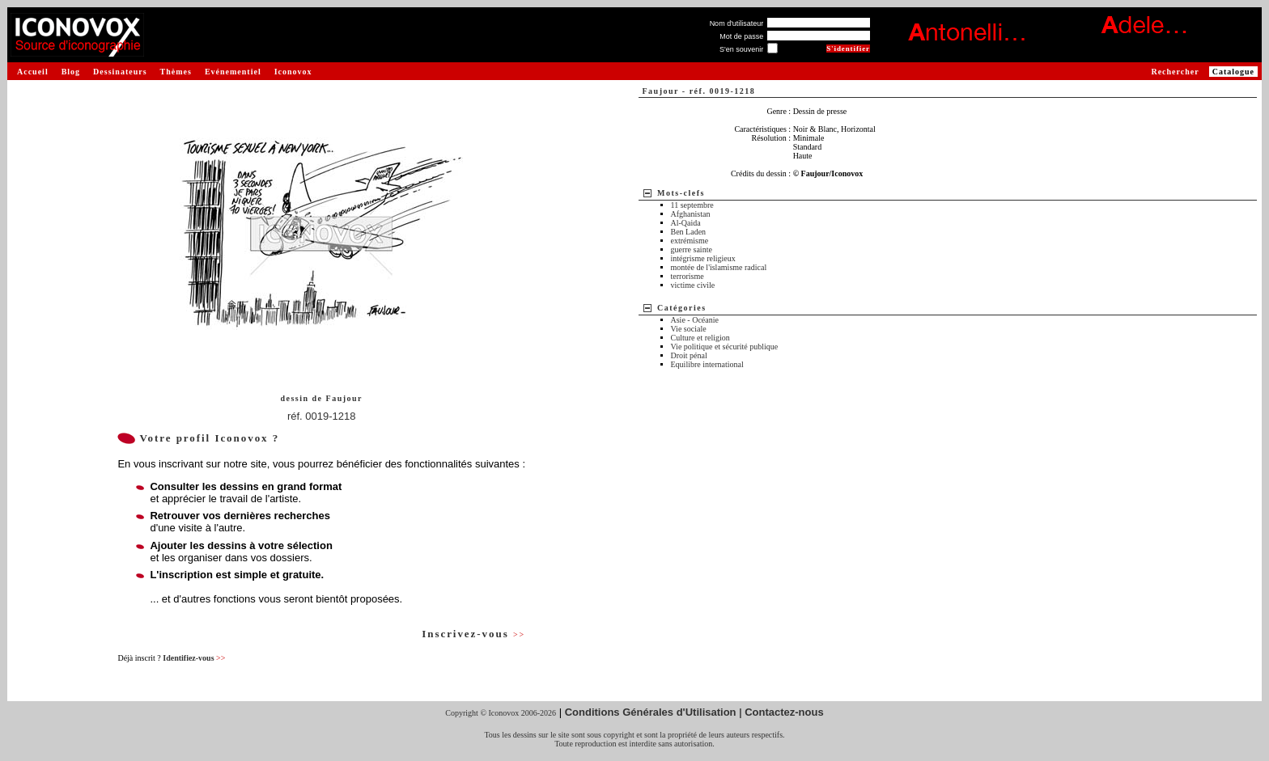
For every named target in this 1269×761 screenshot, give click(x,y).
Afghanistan (691, 213)
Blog (71, 71)
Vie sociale (689, 328)
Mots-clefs (681, 192)
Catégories (682, 307)
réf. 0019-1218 (321, 416)
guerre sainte (691, 249)
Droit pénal (689, 355)
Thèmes (176, 71)
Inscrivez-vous (473, 634)
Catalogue (1233, 71)
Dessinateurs (119, 71)
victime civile (693, 285)
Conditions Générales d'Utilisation (650, 712)
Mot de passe (741, 36)
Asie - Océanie (695, 319)
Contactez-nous (784, 712)
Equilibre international (707, 364)
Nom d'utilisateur (737, 23)
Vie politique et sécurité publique (725, 346)
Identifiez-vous (194, 657)
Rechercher (1175, 71)
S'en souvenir (741, 49)
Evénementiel (233, 71)
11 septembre (692, 205)
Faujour (344, 398)
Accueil (33, 71)
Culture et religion (700, 337)
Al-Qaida (686, 222)
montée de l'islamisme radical (719, 267)
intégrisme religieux (703, 258)
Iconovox (293, 71)
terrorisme (687, 276)
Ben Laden (689, 231)
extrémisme (690, 240)
